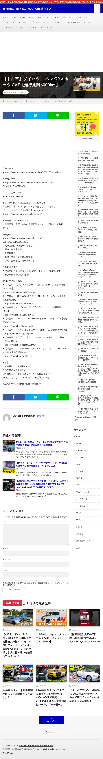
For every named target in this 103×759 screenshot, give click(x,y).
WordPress (8, 753)
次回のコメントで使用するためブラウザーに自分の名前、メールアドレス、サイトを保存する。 (35, 584)
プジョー (35, 22)
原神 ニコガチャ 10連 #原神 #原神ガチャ (88, 222)
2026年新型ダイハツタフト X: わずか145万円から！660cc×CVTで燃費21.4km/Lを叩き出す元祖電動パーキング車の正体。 (51, 697)
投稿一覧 (40, 416)
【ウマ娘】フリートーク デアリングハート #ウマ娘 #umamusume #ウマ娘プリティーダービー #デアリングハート (88, 330)
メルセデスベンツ (72, 22)
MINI (31, 17)
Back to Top (52, 721)
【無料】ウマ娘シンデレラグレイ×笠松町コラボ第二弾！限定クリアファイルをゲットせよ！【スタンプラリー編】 (88, 400)
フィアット (9, 22)
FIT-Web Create (47, 749)
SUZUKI (22, 27)
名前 (6, 548)
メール (6, 559)
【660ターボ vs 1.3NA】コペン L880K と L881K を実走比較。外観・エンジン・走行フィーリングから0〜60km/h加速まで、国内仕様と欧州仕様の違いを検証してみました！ (17, 645)
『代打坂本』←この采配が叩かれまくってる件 (88, 159)
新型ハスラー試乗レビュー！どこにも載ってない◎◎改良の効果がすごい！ (88, 342)
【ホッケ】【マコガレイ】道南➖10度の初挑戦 (87, 381)
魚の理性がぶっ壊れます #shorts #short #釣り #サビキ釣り (89, 229)
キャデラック (68, 17)
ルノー (87, 22)
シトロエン (82, 17)
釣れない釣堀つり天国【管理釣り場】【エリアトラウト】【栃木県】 (88, 358)
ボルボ (46, 22)
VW (39, 17)
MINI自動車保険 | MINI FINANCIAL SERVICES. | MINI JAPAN (87, 189)
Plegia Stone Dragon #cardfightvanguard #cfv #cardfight (87, 254)
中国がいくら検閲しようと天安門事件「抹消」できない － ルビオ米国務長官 (88, 180)
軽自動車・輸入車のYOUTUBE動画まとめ (36, 746)
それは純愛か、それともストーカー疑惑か (88, 152)
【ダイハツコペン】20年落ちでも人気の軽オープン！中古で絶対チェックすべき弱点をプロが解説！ (84, 695)
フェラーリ (23, 22)
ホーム (5, 17)
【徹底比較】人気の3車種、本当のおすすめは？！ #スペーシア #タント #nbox (84, 638)
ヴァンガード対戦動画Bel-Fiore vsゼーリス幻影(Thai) (88, 263)
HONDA (33, 27)
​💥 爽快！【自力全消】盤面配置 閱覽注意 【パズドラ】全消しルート (88, 319)
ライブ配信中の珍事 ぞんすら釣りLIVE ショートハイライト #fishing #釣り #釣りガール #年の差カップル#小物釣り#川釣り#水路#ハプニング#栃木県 (88, 369)
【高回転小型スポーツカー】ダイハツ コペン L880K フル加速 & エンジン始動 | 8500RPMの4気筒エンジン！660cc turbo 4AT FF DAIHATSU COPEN (42, 483)
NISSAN (79, 471)
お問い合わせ (46, 27)
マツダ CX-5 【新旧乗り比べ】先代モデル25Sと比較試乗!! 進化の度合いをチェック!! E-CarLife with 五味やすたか (88, 200)
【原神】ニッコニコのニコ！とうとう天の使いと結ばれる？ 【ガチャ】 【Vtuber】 (88, 284)
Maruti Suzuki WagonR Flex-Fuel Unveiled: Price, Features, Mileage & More (87, 301)
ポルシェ (57, 22)
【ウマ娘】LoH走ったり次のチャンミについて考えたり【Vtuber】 (88, 411)
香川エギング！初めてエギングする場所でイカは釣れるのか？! (88, 238)
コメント (6, 522)
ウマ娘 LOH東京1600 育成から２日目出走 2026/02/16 (88, 389)
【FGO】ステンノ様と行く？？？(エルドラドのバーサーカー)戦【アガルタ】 (88, 310)
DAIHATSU (9, 27)
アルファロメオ (51, 17)
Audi (14, 17)
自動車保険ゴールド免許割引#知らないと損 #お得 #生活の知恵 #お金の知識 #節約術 (88, 212)
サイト (5, 570)
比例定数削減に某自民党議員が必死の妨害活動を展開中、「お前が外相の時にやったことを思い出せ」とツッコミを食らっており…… (88, 169)
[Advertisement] (51, 51)
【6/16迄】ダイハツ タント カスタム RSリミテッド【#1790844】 (51, 638)
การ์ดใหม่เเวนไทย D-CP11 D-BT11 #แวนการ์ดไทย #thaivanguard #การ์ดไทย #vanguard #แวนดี (88, 273)
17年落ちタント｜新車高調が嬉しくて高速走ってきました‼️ (18, 694)
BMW (22, 17)
